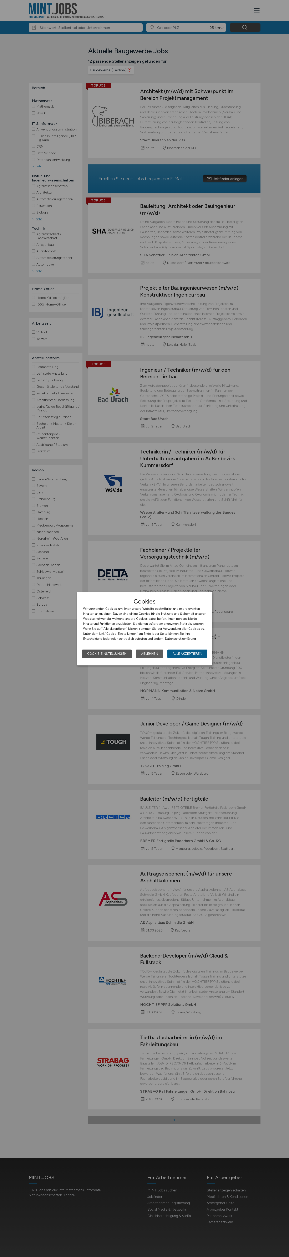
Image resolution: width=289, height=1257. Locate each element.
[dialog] (144, 628)
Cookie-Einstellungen (107, 654)
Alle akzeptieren (187, 654)
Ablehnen (149, 654)
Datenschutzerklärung (180, 639)
